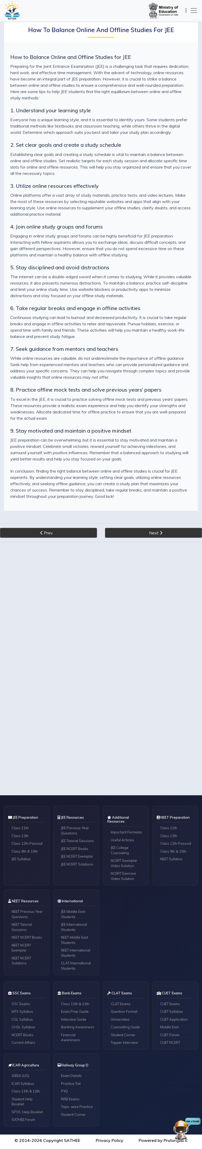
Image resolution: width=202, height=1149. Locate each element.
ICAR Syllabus (23, 1083)
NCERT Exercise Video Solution (123, 876)
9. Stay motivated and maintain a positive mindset (70, 430)
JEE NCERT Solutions (77, 864)
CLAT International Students (76, 965)
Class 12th (20, 836)
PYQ (64, 1091)
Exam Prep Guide (75, 1011)
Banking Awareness (77, 1027)
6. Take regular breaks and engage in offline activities (75, 308)
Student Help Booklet (22, 1101)
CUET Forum (169, 1035)
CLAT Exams (120, 1004)
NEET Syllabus (171, 859)
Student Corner (123, 1035)
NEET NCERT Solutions (21, 960)
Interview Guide (73, 1019)
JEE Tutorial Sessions (77, 841)
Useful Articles (122, 840)
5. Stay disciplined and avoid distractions (59, 267)
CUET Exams (170, 1004)
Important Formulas (126, 832)
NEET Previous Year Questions (27, 914)
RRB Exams (70, 1099)
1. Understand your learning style (50, 110)
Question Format (124, 1011)
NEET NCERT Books (27, 937)
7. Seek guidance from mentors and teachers (64, 349)
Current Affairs (23, 1042)
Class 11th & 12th (75, 1004)
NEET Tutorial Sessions (22, 927)
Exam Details (71, 1076)
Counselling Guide (125, 1027)
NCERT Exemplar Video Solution (124, 863)
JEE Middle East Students (73, 914)
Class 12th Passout (27, 843)
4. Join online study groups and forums (56, 226)
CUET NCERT (170, 1042)
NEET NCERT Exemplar (21, 948)
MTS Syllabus (22, 1011)
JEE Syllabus (21, 859)
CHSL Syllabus (23, 1027)
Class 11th (20, 828)
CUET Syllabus (171, 1011)
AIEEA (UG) (20, 1076)
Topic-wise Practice (77, 1107)
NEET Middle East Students (74, 940)
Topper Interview (124, 1042)
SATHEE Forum (23, 1119)
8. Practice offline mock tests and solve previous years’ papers (85, 389)
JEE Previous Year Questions (75, 830)
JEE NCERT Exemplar (77, 856)
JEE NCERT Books (74, 849)
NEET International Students (75, 953)
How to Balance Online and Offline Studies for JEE (70, 57)
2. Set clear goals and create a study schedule (65, 144)
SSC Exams (21, 1004)
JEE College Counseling (120, 850)
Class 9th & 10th (25, 851)
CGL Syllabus (22, 1019)
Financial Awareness (70, 1037)
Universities (120, 1019)
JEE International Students (74, 927)
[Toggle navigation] (186, 10)
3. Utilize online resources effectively (54, 186)
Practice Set (71, 1083)
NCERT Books (22, 1035)
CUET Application (174, 1019)
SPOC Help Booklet (27, 1112)
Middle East (169, 1027)
